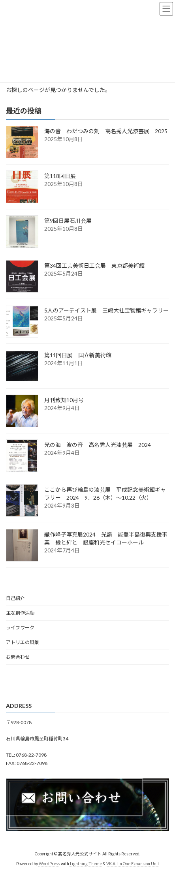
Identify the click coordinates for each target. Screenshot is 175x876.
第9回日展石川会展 (68, 220)
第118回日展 (60, 176)
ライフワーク (20, 628)
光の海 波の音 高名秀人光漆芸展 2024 (100, 444)
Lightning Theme (86, 863)
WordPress (49, 863)
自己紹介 (15, 598)
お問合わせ (18, 657)
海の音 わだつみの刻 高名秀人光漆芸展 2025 (105, 131)
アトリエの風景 (22, 642)
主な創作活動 (20, 613)
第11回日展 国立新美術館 (77, 355)
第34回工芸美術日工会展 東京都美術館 (94, 265)
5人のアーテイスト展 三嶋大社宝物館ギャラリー (106, 310)
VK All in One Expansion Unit (132, 863)
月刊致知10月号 (66, 400)
